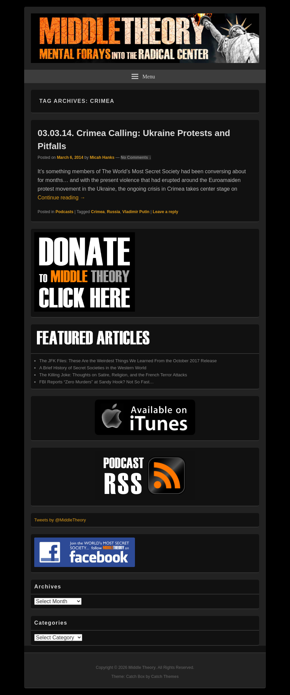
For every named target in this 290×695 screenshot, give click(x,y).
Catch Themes (165, 676)
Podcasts (64, 211)
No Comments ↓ (136, 157)
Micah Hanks (102, 157)
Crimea (98, 211)
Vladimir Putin (135, 211)
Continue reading (61, 197)
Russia (113, 211)
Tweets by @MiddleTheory (60, 519)
